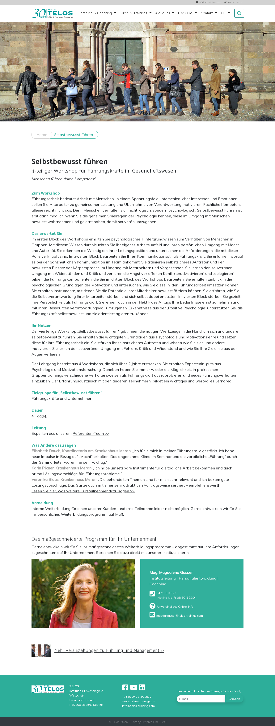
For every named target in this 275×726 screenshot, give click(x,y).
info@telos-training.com (138, 706)
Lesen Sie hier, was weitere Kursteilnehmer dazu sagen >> (83, 493)
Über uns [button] (186, 13)
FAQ (163, 722)
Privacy (135, 722)
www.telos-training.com (138, 701)
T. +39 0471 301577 (137, 696)
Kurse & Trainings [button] (134, 13)
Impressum (150, 722)
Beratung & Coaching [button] (95, 13)
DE (224, 13)
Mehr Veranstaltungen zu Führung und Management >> (109, 653)
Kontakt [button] (207, 13)
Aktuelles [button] (163, 13)
